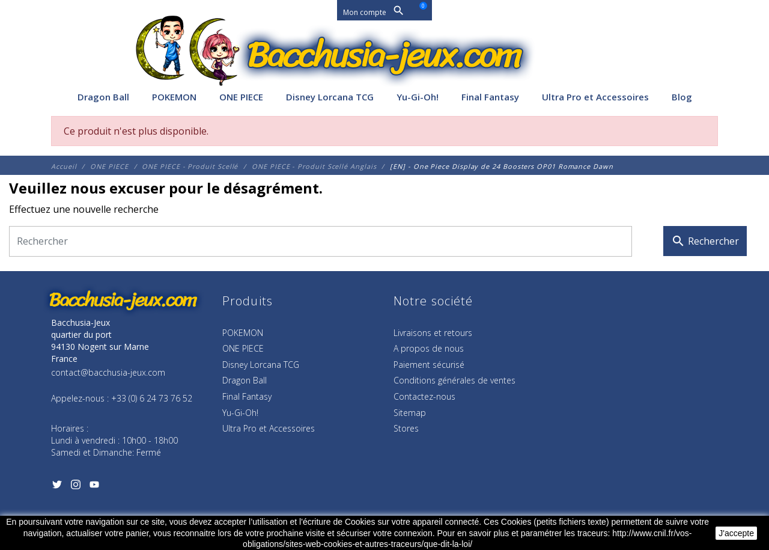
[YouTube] (94, 487)
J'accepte (736, 533)
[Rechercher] (320, 241)
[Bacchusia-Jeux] (384, 55)
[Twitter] (56, 487)
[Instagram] (75, 487)
